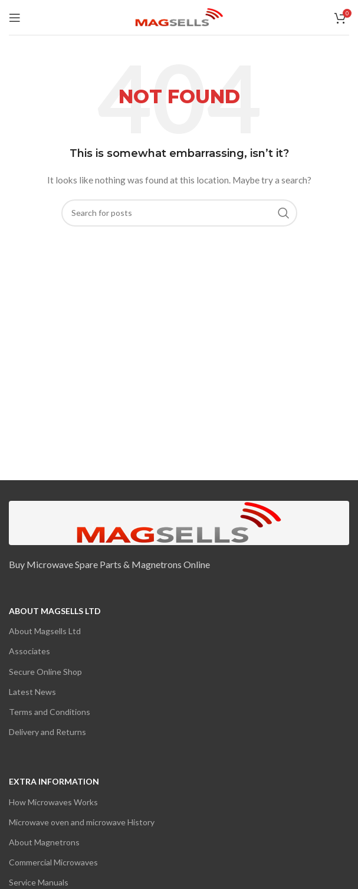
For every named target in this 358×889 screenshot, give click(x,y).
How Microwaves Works (53, 802)
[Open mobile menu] (15, 17)
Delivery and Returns (47, 732)
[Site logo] (179, 16)
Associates (29, 651)
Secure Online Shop (45, 672)
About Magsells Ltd (55, 611)
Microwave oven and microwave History (82, 822)
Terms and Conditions (49, 712)
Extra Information (54, 781)
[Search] (179, 213)
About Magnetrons (44, 842)
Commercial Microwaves (53, 862)
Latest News (32, 692)
